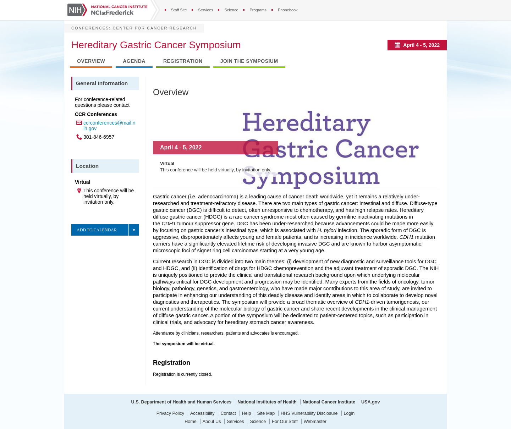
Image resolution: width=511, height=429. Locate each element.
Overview (91, 61)
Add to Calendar (97, 229)
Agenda (134, 61)
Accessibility (202, 413)
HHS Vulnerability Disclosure (309, 413)
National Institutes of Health (267, 402)
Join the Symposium (249, 61)
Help (246, 413)
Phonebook (288, 10)
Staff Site (179, 10)
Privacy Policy (170, 413)
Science (231, 10)
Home (191, 421)
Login (349, 413)
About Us (212, 421)
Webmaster (315, 421)
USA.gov (370, 402)
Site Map (266, 413)
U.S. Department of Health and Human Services (181, 402)
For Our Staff (285, 421)
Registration (183, 61)
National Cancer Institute (329, 402)
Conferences (90, 28)
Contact (228, 413)
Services (205, 10)
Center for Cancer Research (154, 28)
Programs (258, 10)
